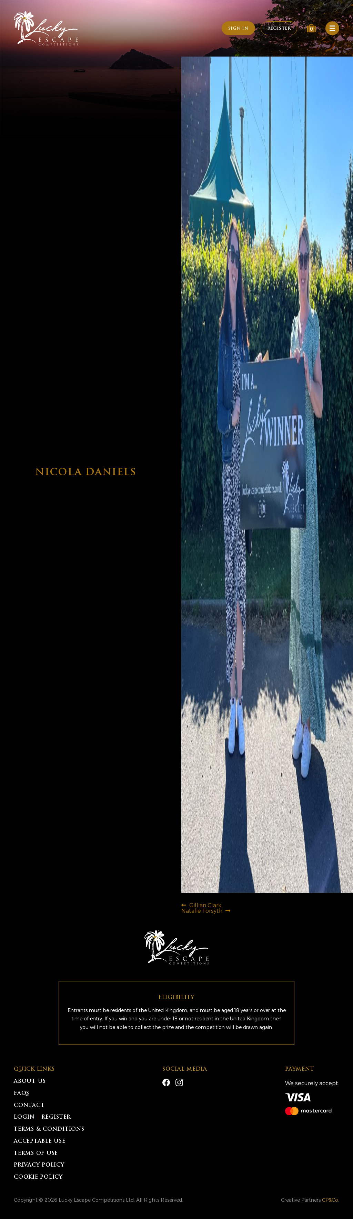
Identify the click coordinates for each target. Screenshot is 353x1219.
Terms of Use (36, 1153)
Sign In (238, 29)
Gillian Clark (205, 905)
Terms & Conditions (49, 1129)
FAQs (21, 1093)
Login (24, 1117)
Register (279, 29)
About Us (30, 1081)
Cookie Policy (38, 1177)
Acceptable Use (39, 1141)
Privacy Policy (39, 1165)
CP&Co (330, 1200)
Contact (29, 1105)
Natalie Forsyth (201, 910)
